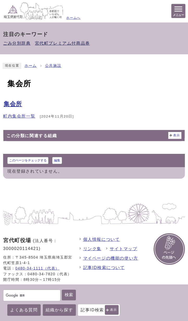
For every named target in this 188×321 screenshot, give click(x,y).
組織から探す (59, 310)
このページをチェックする (28, 160)
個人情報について (101, 239)
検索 (69, 295)
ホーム (31, 66)
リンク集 (92, 249)
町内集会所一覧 (19, 116)
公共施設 (53, 66)
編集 (57, 160)
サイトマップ (123, 249)
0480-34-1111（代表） (37, 268)
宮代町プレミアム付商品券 (62, 43)
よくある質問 (24, 310)
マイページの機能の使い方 (110, 258)
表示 (113, 309)
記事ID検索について (104, 267)
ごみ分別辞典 (17, 43)
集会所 (13, 104)
